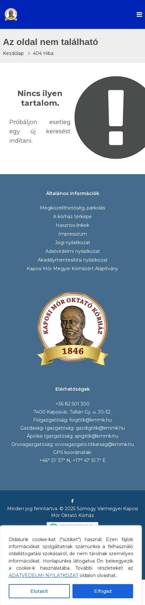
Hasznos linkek (72, 225)
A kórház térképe (72, 216)
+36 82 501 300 (72, 404)
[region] (71, 565)
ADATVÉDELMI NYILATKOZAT (43, 575)
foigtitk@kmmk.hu (90, 420)
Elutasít (39, 591)
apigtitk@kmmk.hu (96, 436)
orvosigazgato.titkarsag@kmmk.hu (94, 444)
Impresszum (72, 234)
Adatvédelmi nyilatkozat (72, 251)
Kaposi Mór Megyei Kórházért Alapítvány (72, 268)
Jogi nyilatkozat (72, 242)
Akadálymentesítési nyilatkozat (73, 260)
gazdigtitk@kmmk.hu (100, 428)
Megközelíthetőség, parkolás (72, 208)
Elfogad (102, 591)
